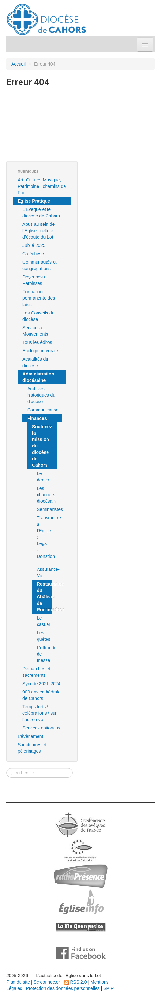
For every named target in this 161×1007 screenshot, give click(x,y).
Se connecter (47, 982)
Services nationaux (41, 727)
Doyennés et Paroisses (35, 280)
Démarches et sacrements (36, 672)
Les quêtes (43, 636)
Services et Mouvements (35, 331)
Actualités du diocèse (35, 362)
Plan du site (18, 982)
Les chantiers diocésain (44, 495)
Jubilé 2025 (34, 245)
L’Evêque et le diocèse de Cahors (41, 212)
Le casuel (43, 621)
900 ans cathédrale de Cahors (41, 695)
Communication (42, 409)
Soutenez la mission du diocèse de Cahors (42, 446)
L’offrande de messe (44, 654)
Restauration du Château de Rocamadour (44, 596)
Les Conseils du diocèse (38, 316)
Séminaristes (44, 509)
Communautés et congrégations (39, 265)
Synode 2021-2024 (41, 683)
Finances (37, 418)
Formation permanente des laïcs (38, 298)
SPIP (108, 988)
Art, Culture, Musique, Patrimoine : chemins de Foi (42, 186)
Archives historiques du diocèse (41, 395)
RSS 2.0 (75, 982)
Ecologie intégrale (40, 350)
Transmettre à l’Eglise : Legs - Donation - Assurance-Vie (44, 546)
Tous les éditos (37, 342)
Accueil (18, 63)
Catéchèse (33, 253)
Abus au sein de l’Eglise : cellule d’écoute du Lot (38, 231)
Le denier (43, 476)
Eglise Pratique (34, 201)
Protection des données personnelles (62, 988)
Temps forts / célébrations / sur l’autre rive (39, 713)
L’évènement (30, 736)
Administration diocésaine (38, 377)
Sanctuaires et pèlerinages (32, 748)
